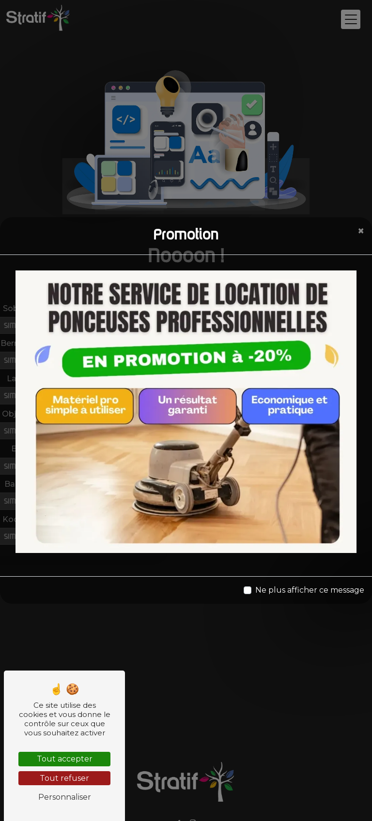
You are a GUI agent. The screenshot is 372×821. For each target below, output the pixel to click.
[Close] (361, 230)
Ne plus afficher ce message (309, 590)
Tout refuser (64, 778)
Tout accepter (65, 758)
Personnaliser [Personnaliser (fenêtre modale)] (64, 797)
